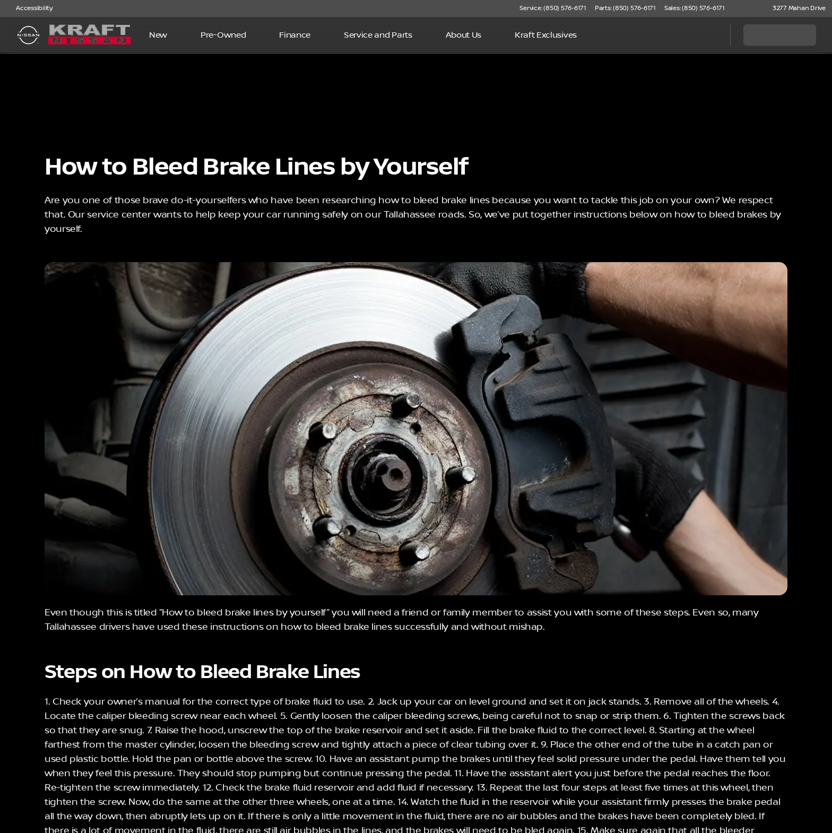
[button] (748, 8)
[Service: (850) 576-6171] (552, 8)
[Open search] (708, 35)
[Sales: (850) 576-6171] (694, 8)
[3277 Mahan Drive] (794, 8)
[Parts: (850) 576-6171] (625, 8)
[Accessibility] (29, 8)
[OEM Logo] (28, 35)
